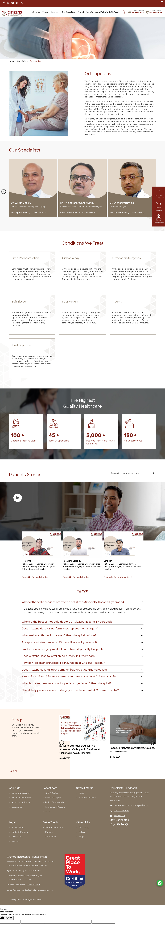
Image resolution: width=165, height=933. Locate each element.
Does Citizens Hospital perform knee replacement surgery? (60, 628)
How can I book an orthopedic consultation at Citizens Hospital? (63, 662)
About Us (37, 12)
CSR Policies (17, 837)
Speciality (21, 61)
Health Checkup (158, 207)
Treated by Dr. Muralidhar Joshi (35, 577)
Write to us (119, 815)
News (81, 793)
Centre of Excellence (51, 12)
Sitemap (15, 841)
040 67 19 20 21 (137, 13)
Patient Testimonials (54, 802)
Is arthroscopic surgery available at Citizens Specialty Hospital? (62, 649)
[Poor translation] (9, 918)
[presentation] (3, 191)
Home (11, 61)
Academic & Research (22, 802)
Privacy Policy (18, 827)
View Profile (39, 212)
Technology (84, 827)
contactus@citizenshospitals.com (131, 805)
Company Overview (21, 793)
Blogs (81, 837)
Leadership (17, 807)
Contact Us (50, 837)
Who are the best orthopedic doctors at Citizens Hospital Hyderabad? (67, 621)
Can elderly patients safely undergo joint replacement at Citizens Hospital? (70, 690)
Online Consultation (159, 219)
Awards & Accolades (21, 797)
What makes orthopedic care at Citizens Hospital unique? (59, 635)
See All (16, 771)
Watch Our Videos (87, 797)
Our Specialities (69, 12)
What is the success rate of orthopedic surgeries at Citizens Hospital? (66, 683)
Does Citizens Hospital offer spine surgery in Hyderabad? (58, 656)
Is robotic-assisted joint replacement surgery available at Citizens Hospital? (70, 676)
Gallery (82, 832)
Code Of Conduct (20, 832)
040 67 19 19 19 (155, 13)
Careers (48, 832)
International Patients (99, 12)
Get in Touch (115, 12)
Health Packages (53, 797)
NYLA (47, 811)
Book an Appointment (158, 194)
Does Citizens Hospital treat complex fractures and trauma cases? (64, 669)
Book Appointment (21, 212)
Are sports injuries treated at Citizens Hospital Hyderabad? (59, 642)
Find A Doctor (83, 12)
